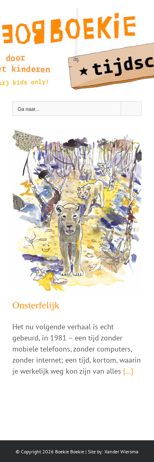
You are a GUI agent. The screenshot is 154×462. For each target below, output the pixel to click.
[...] (128, 371)
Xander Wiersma (121, 451)
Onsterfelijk (36, 305)
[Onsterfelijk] (77, 209)
